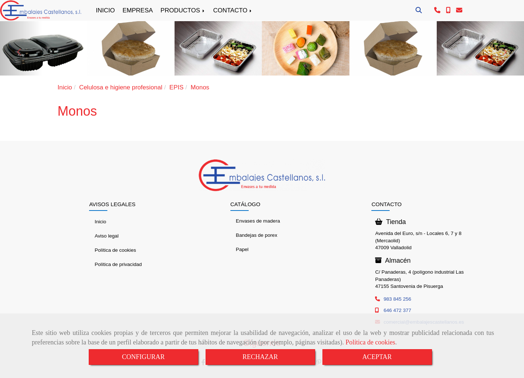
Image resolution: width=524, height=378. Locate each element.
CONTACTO (233, 10)
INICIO (105, 10)
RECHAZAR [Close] (260, 356)
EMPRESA (137, 10)
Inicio (100, 221)
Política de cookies (370, 342)
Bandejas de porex (256, 235)
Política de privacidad (118, 264)
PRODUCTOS (183, 10)
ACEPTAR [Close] (377, 356)
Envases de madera (258, 221)
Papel (242, 249)
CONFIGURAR (143, 356)
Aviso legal (107, 236)
